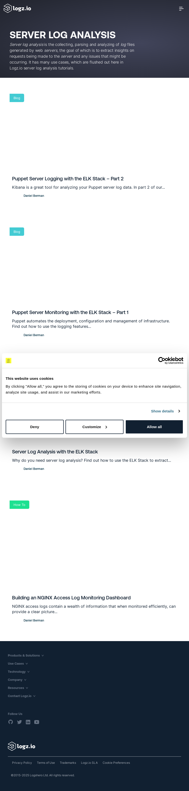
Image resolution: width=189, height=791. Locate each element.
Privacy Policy (22, 763)
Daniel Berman (34, 196)
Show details (162, 411)
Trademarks (68, 763)
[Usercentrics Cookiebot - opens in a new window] (161, 360)
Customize (94, 426)
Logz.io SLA (89, 763)
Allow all (154, 426)
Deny (34, 426)
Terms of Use (46, 763)
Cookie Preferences (116, 763)
